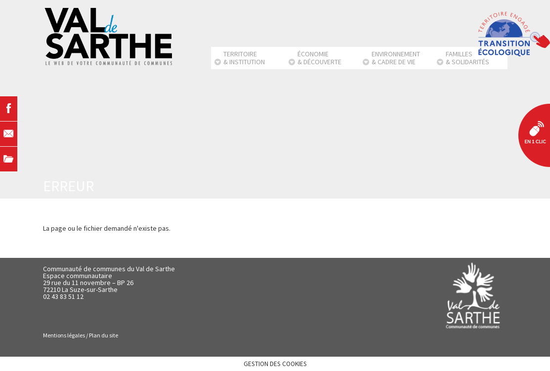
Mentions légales (64, 335)
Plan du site (103, 335)
